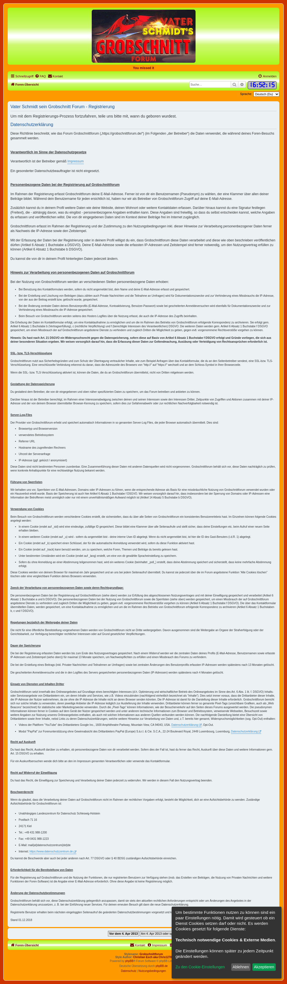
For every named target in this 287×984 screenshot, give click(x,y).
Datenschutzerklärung (184, 724)
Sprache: (246, 94)
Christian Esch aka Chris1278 (152, 957)
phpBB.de (162, 965)
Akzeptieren (264, 967)
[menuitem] (40, 76)
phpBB (129, 961)
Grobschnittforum (151, 954)
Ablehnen (241, 967)
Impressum (75, 161)
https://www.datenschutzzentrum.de (51, 851)
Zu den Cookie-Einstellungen (200, 967)
